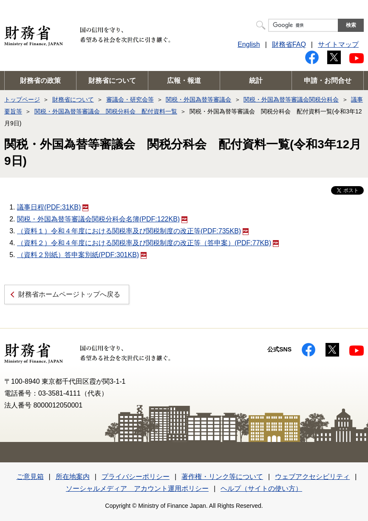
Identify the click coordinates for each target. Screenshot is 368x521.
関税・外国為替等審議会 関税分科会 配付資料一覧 (105, 111)
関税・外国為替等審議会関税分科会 (291, 99)
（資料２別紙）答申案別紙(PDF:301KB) (82, 254)
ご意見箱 (30, 476)
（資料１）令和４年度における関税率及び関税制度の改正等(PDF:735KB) (133, 231)
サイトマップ (338, 44)
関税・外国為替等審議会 (198, 99)
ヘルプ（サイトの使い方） (261, 488)
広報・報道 (184, 80)
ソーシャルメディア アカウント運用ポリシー (137, 488)
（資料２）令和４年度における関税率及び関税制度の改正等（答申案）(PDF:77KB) (148, 242)
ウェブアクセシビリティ (312, 476)
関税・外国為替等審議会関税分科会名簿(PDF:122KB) (102, 219)
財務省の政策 (40, 80)
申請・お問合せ (327, 80)
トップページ (22, 99)
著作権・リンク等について (222, 476)
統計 (256, 80)
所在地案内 (73, 476)
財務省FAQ (289, 44)
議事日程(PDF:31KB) (52, 207)
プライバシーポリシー (136, 476)
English (249, 44)
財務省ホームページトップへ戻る (69, 294)
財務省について (112, 80)
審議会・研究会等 (130, 99)
